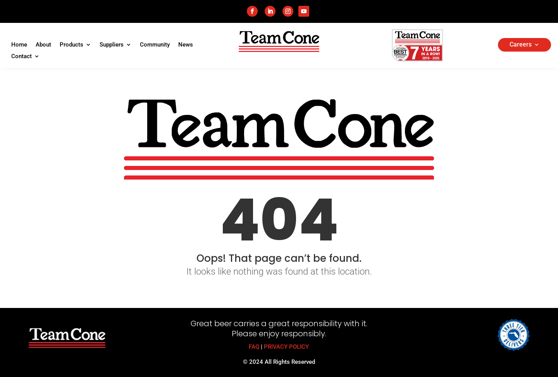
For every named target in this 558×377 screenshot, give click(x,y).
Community (155, 45)
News (185, 45)
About (43, 45)
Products (71, 45)
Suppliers (112, 45)
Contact (21, 57)
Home (19, 45)
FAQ (254, 346)
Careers (521, 45)
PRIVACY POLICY (286, 346)
